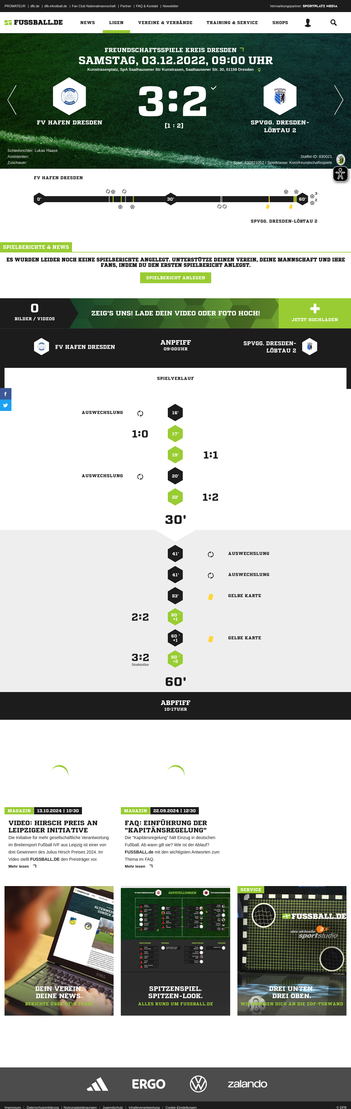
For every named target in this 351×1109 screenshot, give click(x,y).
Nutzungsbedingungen (80, 1095)
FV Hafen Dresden (69, 122)
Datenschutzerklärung (43, 1095)
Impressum (13, 1095)
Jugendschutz (112, 1095)
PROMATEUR (15, 6)
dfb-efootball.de (55, 6)
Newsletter (170, 6)
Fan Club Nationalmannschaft (94, 6)
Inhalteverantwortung (144, 1095)
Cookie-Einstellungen (181, 1095)
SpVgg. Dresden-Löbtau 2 (280, 126)
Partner (126, 6)
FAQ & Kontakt (147, 6)
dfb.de (34, 6)
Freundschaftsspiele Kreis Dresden (176, 50)
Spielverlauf (175, 378)
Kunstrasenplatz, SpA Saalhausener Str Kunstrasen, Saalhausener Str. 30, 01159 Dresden (175, 70)
